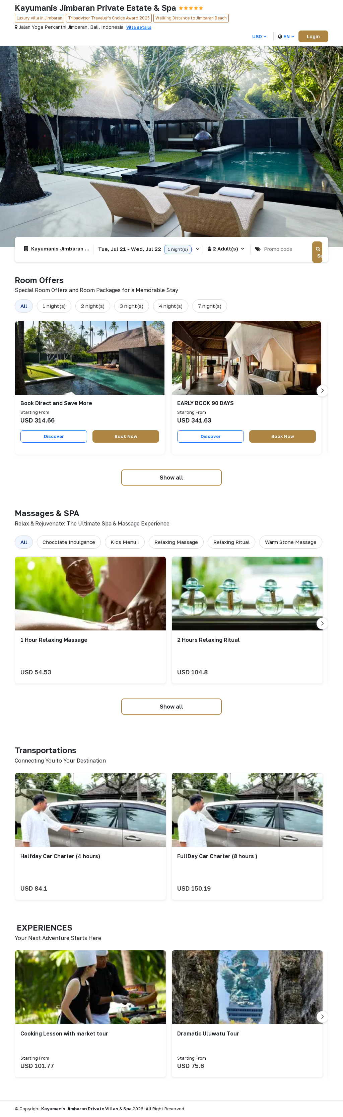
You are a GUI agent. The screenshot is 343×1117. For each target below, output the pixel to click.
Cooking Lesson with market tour (64, 1033)
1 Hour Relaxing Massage (53, 639)
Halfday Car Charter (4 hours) (60, 856)
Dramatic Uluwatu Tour (208, 1033)
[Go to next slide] (322, 391)
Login (313, 36)
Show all (171, 477)
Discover (54, 436)
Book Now (126, 436)
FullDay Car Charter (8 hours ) (217, 856)
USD (259, 36)
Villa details (138, 27)
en (286, 36)
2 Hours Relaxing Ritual (208, 639)
